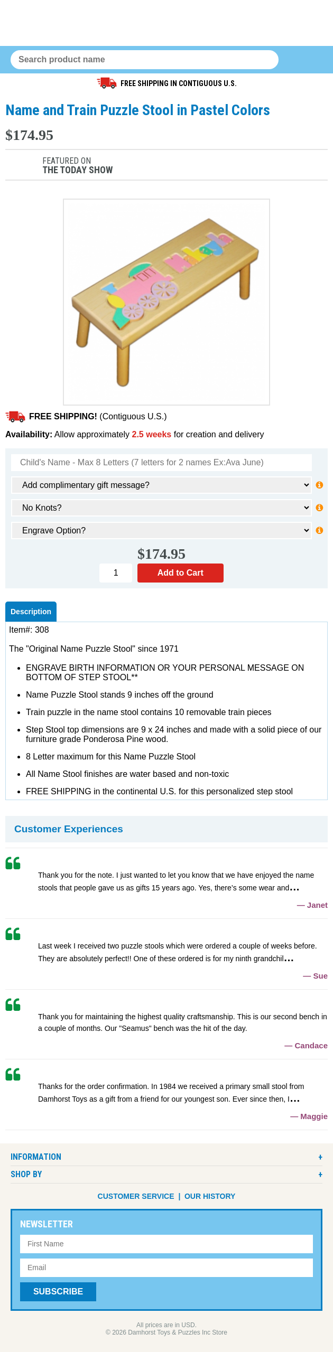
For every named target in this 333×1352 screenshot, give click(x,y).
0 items (292, 60)
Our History (209, 1196)
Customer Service (136, 1196)
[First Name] (166, 1244)
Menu (312, 60)
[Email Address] (166, 1268)
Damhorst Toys (166, 23)
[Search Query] (145, 59)
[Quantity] (115, 573)
